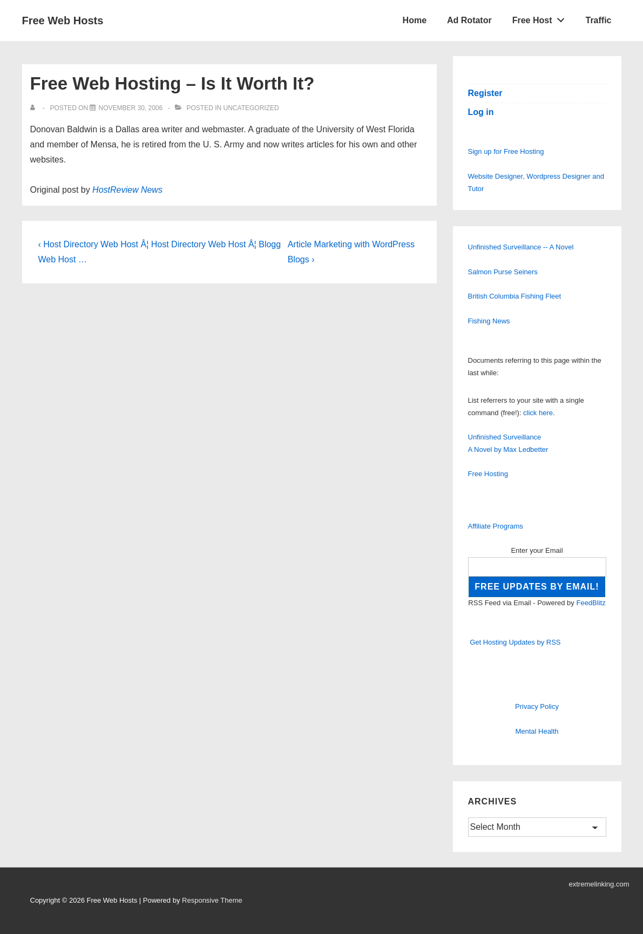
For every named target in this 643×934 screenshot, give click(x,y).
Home (415, 20)
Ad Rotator (469, 20)
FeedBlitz (590, 603)
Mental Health (536, 731)
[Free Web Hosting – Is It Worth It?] (130, 108)
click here (538, 413)
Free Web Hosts (63, 20)
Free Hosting (488, 474)
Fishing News (489, 321)
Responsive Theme (212, 900)
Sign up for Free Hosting (506, 151)
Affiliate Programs (495, 526)
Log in (481, 112)
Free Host (541, 18)
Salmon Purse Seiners (503, 272)
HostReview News (127, 189)
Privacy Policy (537, 706)
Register (485, 93)
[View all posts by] (34, 108)
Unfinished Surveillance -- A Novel (521, 247)
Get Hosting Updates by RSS (515, 642)
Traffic (598, 20)
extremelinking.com (599, 884)
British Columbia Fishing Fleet (514, 296)
